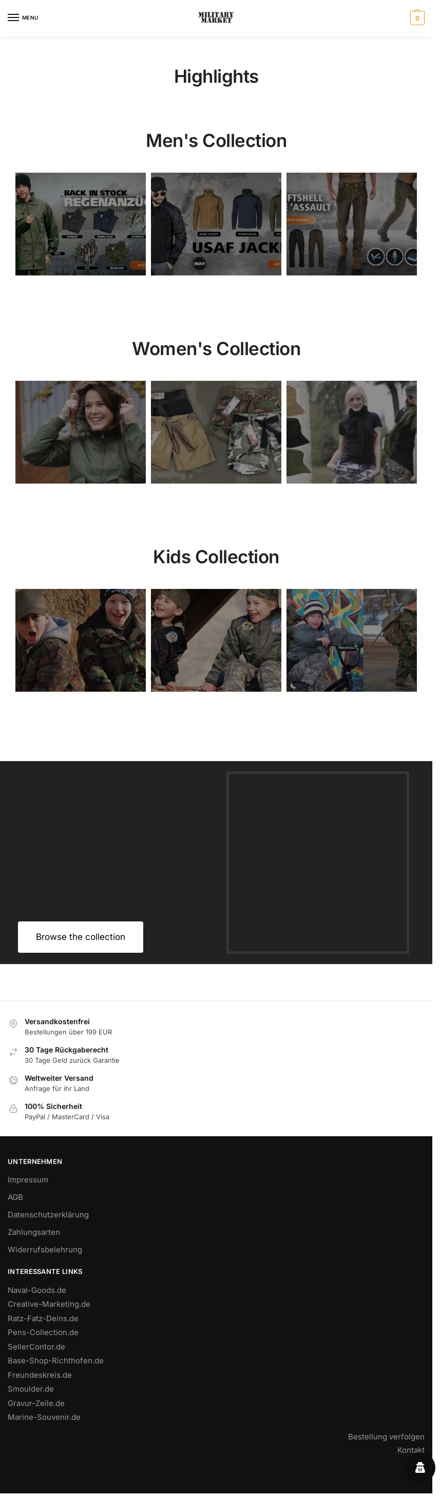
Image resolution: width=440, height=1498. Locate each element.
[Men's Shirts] (80, 432)
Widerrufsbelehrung (45, 1249)
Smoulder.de (31, 1389)
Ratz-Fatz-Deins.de (43, 1318)
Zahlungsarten (34, 1232)
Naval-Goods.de (37, 1290)
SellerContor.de (36, 1347)
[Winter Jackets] (351, 432)
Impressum (28, 1180)
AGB (15, 1197)
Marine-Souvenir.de (44, 1417)
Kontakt (411, 1450)
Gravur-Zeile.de (36, 1403)
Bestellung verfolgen (386, 1436)
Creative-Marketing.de (49, 1304)
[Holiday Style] (216, 432)
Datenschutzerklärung (48, 1214)
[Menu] (23, 18)
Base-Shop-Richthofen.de (56, 1360)
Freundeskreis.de (40, 1375)
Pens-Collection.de (43, 1332)
